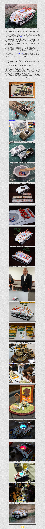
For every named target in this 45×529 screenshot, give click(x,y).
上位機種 (10, 120)
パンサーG (19, 36)
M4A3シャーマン (23, 36)
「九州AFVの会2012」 (21, 53)
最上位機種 (13, 120)
